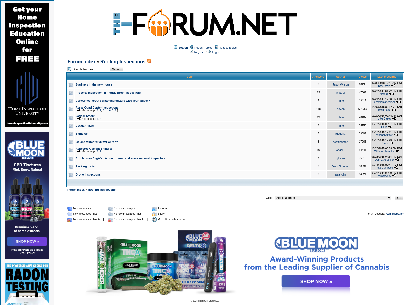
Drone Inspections (88, 174)
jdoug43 (340, 133)
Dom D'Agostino (384, 159)
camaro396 (384, 175)
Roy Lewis (384, 85)
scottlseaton (340, 141)
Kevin (384, 143)
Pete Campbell (384, 167)
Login (213, 52)
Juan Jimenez (341, 166)
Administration (395, 213)
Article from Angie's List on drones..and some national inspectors (121, 158)
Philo (340, 100)
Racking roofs (85, 166)
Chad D (340, 149)
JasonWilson (340, 84)
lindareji (341, 92)
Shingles (82, 133)
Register (197, 52)
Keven (341, 108)
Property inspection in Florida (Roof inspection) (108, 92)
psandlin (340, 174)
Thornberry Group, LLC (208, 300)
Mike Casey (384, 118)
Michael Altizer (384, 135)
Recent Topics (203, 47)
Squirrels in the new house (94, 84)
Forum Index (81, 61)
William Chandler (384, 151)
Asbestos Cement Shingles (94, 148)
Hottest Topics (228, 47)
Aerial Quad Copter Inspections (97, 107)
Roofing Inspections (123, 61)
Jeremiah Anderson (384, 102)
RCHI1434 (384, 110)
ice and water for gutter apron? (97, 141)
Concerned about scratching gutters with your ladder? (113, 100)
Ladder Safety (85, 115)
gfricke (340, 158)
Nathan (384, 94)
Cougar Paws (85, 125)
